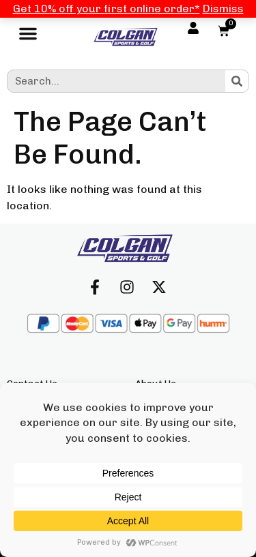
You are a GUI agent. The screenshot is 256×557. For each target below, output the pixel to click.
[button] (28, 37)
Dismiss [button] (223, 8)
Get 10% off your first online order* (106, 8)
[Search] (236, 81)
